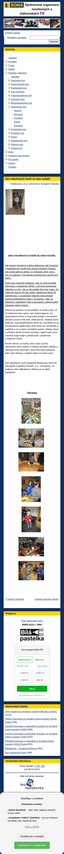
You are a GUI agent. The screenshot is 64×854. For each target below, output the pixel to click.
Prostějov (18, 118)
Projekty (12, 167)
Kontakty (12, 61)
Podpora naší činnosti (19, 155)
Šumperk (18, 125)
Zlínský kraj (16, 148)
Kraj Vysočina (17, 91)
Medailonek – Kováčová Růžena (21, 748)
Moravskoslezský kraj (21, 103)
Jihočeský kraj (18, 80)
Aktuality (12, 58)
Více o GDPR (32, 826)
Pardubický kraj (18, 129)
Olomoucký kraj (18, 106)
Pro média (13, 159)
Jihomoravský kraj (20, 84)
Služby (11, 69)
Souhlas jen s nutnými (32, 836)
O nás (11, 65)
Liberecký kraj (18, 99)
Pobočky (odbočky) (17, 73)
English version (12, 32)
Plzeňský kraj (17, 133)
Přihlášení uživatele (16, 37)
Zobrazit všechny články (46, 599)
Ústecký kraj (17, 144)
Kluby (11, 152)
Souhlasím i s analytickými (32, 845)
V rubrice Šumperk (15, 599)
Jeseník (18, 110)
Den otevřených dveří (15, 752)
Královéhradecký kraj (21, 95)
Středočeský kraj (19, 140)
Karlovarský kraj (19, 88)
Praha (14, 137)
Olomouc (18, 114)
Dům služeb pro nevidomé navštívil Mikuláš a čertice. (31, 711)
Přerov (17, 122)
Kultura (11, 163)
